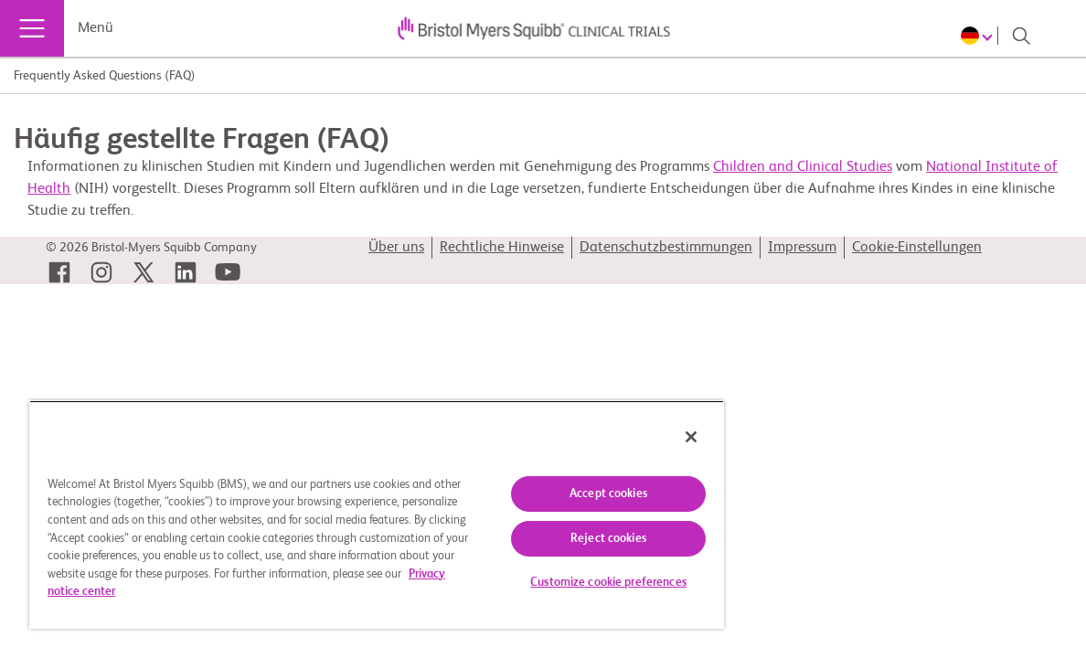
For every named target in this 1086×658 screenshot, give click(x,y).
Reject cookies (553, 539)
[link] (59, 272)
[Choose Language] (979, 36)
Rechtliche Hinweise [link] (502, 247)
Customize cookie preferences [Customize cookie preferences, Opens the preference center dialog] (553, 583)
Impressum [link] (802, 247)
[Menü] (32, 28)
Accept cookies (553, 494)
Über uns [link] (396, 247)
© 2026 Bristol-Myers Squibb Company (151, 247)
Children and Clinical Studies (802, 167)
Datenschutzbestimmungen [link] (666, 247)
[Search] (1021, 35)
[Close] (626, 437)
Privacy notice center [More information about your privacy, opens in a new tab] (345, 592)
